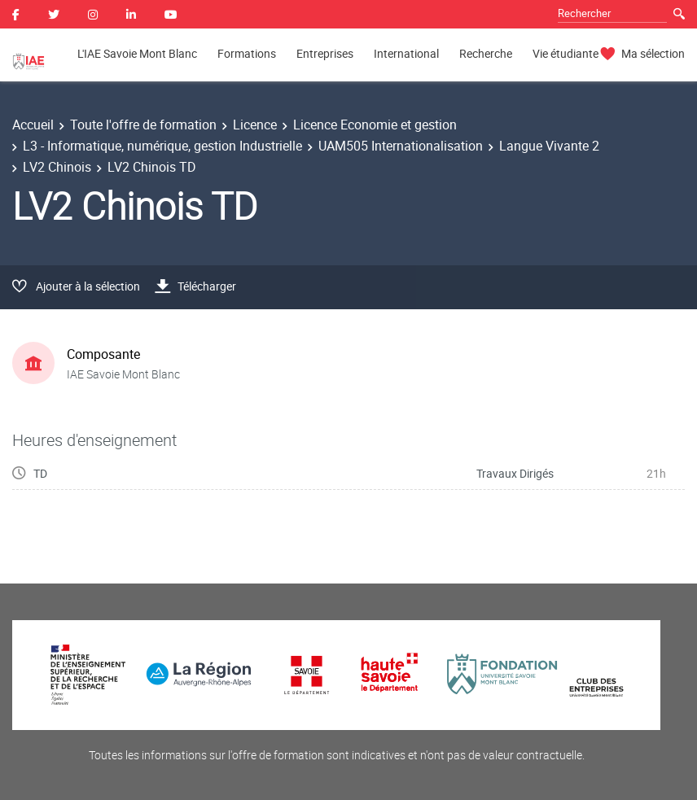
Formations (246, 53)
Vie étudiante (565, 53)
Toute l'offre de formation (143, 124)
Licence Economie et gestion (375, 124)
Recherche (485, 53)
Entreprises (324, 53)
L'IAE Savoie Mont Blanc (137, 53)
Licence (255, 124)
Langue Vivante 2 (549, 146)
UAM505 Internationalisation (400, 146)
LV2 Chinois (57, 167)
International (406, 53)
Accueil (33, 124)
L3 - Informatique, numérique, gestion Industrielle (162, 146)
